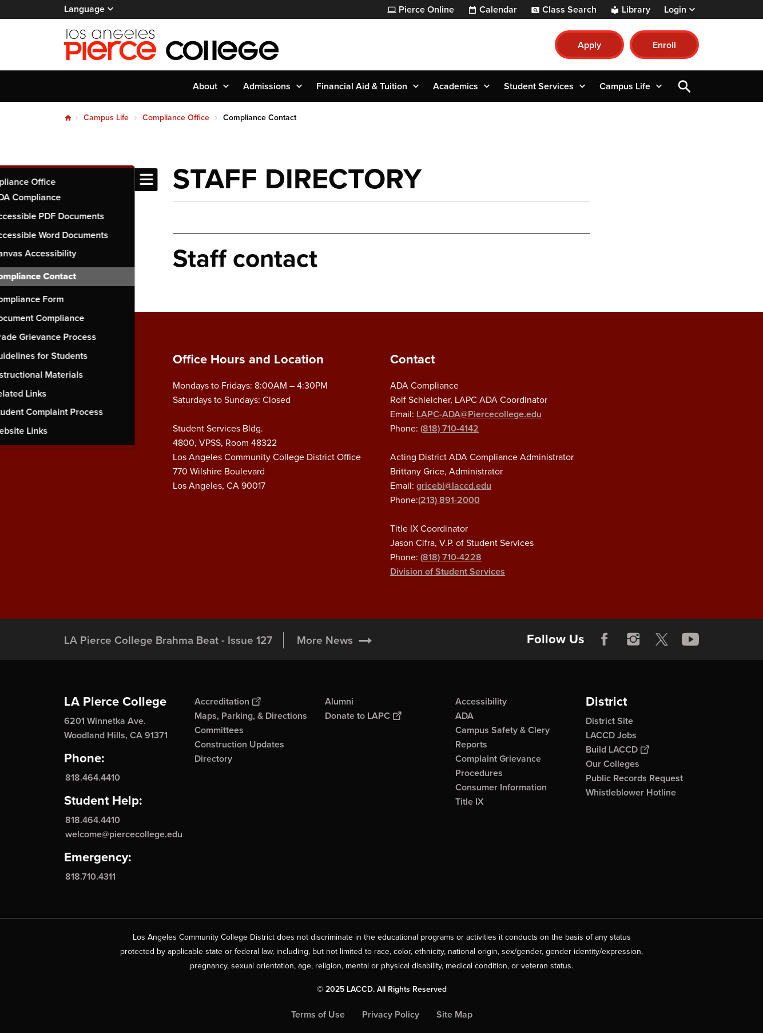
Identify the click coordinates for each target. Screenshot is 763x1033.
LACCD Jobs (611, 735)
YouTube (690, 639)
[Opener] (751, 635)
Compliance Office (175, 118)
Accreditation (227, 701)
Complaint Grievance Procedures (498, 765)
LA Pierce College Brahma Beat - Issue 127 (168, 640)
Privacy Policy (390, 1014)
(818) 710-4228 (451, 557)
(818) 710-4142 (449, 428)
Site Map (454, 1014)
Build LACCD (617, 749)
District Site (609, 720)
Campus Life (106, 118)
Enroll (664, 45)
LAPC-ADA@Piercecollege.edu (479, 414)
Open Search (684, 86)
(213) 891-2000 (449, 499)
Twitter (661, 639)
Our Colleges (612, 763)
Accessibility (481, 701)
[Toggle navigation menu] (11, 179)
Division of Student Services (447, 571)
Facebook (604, 639)
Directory (213, 758)
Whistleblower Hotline (631, 792)
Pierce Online (426, 9)
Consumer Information (501, 787)
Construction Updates (239, 744)
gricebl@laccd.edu (453, 485)
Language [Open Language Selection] (84, 8)
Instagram (633, 639)
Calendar (498, 9)
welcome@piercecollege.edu (123, 834)
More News (325, 640)
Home (68, 118)
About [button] (205, 86)
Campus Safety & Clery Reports (502, 737)
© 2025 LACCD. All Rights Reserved (382, 989)
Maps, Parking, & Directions (250, 715)
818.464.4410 (92, 777)
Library (636, 9)
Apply (589, 45)
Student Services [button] (539, 86)
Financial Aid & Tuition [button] (361, 86)
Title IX (469, 801)
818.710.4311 (90, 876)
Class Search (569, 9)
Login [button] (675, 9)
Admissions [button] (267, 86)
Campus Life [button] (624, 86)
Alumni (339, 701)
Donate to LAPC (363, 715)
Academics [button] (455, 86)
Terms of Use (318, 1014)
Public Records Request (634, 778)
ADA (464, 715)
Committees (219, 730)
